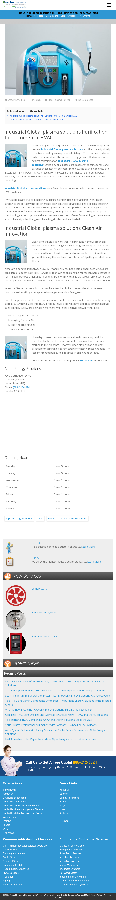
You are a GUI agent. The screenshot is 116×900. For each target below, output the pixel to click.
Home (29, 16)
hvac (40, 518)
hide (48, 111)
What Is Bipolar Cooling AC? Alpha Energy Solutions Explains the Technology (48, 709)
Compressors (39, 588)
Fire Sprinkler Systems (44, 612)
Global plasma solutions (60, 99)
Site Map (107, 895)
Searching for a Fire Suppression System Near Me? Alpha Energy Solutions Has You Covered (57, 695)
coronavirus (87, 360)
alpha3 (37, 99)
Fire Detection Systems (44, 636)
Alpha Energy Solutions (19, 518)
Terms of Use (83, 895)
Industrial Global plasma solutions (62, 149)
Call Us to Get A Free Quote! (61, 762)
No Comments (85, 99)
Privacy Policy (96, 895)
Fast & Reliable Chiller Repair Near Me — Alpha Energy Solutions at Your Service (50, 739)
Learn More (88, 546)
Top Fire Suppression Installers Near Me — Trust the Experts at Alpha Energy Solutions (55, 690)
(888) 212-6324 (21, 387)
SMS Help (58, 897)
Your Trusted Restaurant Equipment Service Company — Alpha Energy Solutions (51, 725)
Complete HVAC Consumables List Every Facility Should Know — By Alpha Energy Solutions (56, 714)
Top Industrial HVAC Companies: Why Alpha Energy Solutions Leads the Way (48, 719)
